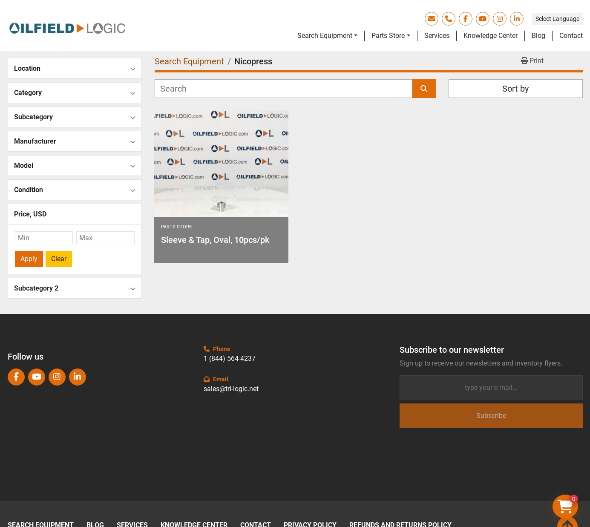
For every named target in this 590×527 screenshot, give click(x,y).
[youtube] (482, 19)
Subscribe (491, 416)
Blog (538, 36)
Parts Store (388, 36)
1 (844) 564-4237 (230, 358)
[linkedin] (517, 19)
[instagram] (500, 19)
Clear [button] (58, 259)
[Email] (491, 387)
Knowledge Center (490, 36)
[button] (327, 36)
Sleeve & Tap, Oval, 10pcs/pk (215, 240)
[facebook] (465, 19)
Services (436, 36)
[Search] (283, 88)
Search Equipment (324, 36)
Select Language (557, 18)
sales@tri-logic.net (231, 389)
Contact (571, 36)
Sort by (515, 89)
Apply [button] (28, 259)
